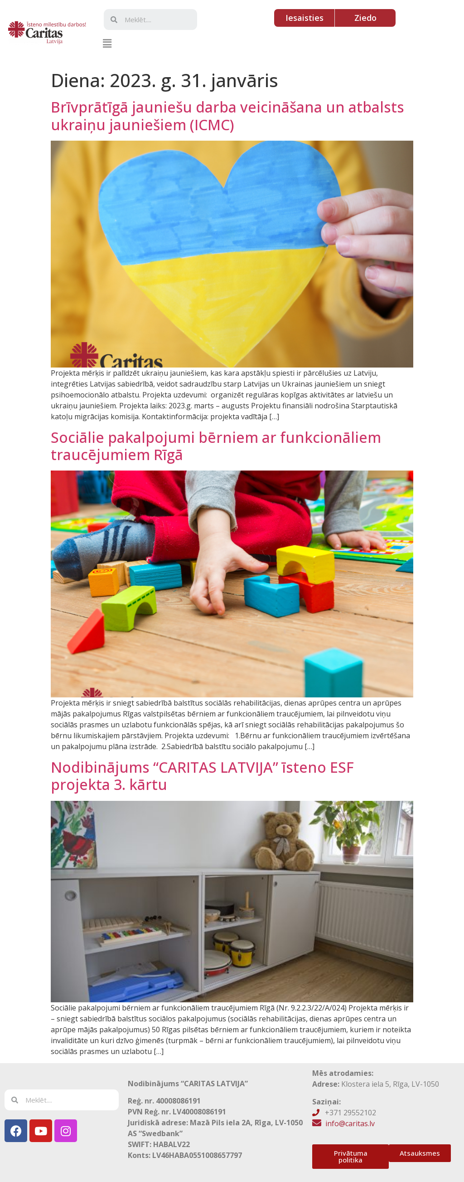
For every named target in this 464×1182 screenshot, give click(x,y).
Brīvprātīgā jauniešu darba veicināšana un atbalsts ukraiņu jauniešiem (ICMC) (227, 115)
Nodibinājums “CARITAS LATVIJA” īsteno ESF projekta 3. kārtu (202, 775)
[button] (107, 43)
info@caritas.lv (350, 1123)
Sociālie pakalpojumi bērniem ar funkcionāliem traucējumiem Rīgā (216, 445)
